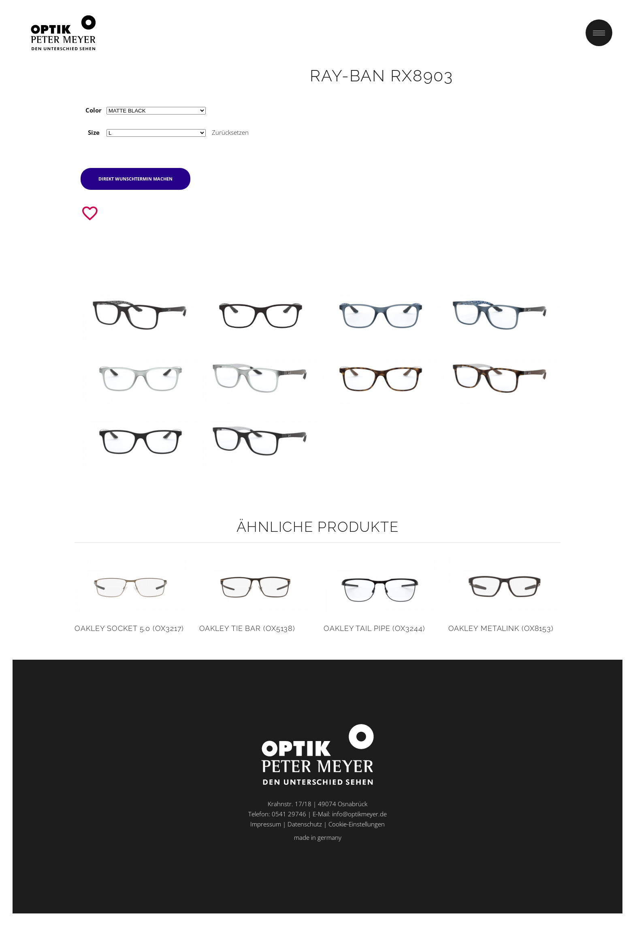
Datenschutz (305, 824)
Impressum (265, 824)
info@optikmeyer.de (359, 814)
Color (93, 110)
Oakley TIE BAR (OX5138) (247, 628)
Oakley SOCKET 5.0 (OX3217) (129, 628)
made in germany (317, 837)
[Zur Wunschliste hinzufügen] (90, 213)
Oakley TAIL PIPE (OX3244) (374, 628)
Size (94, 132)
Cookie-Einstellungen (356, 824)
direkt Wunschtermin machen (135, 179)
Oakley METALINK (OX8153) (501, 628)
